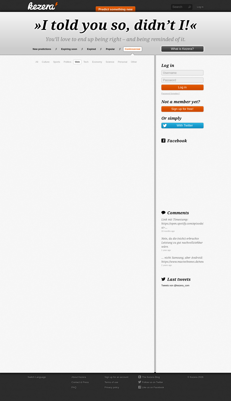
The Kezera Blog (151, 377)
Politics (67, 61)
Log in (200, 6)
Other (134, 61)
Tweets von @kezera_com (175, 285)
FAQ (74, 387)
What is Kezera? (182, 49)
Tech (85, 61)
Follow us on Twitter (152, 382)
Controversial (132, 49)
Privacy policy (112, 387)
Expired (91, 49)
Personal (122, 61)
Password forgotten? (170, 93)
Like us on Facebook (153, 387)
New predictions (42, 49)
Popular (110, 49)
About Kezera (79, 377)
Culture (45, 61)
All (37, 61)
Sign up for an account (116, 377)
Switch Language (37, 377)
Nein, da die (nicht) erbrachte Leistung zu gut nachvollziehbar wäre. (182, 242)
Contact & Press (80, 382)
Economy (97, 61)
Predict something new (115, 9)
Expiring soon (69, 49)
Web (77, 61)
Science (110, 61)
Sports (56, 61)
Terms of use (111, 382)
